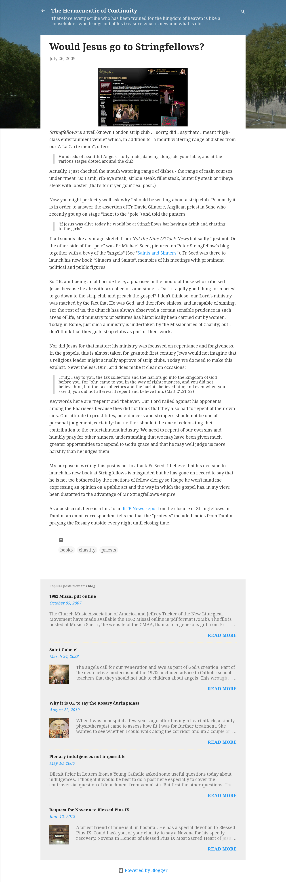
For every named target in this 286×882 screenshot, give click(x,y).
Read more (222, 635)
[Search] (243, 12)
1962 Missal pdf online (72, 596)
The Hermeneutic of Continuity (94, 11)
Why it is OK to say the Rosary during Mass (94, 703)
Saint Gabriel (63, 649)
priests (108, 550)
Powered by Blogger (143, 870)
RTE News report (141, 508)
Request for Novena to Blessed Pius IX (89, 810)
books (66, 550)
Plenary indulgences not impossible (87, 756)
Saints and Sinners (157, 253)
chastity (87, 550)
